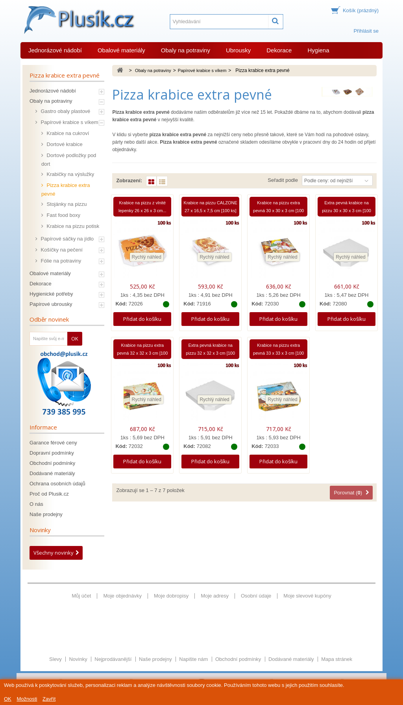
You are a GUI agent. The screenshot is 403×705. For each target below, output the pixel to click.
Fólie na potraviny (60, 261)
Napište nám (194, 635)
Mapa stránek (336, 635)
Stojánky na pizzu (66, 204)
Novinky (40, 530)
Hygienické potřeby (51, 294)
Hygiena (318, 50)
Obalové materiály (121, 50)
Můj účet (81, 596)
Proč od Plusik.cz (49, 494)
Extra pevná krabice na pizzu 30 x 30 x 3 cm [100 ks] (346, 210)
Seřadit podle (283, 180)
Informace (43, 427)
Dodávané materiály (52, 473)
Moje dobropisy (171, 596)
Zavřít (49, 699)
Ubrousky (238, 50)
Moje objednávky (122, 596)
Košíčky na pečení (61, 250)
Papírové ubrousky (51, 304)
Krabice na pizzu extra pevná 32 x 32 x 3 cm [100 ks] (142, 353)
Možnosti (27, 699)
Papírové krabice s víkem (68, 122)
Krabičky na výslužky (69, 174)
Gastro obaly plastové (64, 111)
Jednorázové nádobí (55, 50)
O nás (36, 504)
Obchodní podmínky (52, 463)
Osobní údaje (256, 596)
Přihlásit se (366, 31)
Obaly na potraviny (185, 50)
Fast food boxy (62, 215)
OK (7, 699)
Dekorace (279, 50)
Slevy (56, 635)
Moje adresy (215, 596)
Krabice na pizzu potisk (72, 226)
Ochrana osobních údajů (57, 484)
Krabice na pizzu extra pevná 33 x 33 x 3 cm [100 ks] (278, 353)
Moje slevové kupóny (307, 596)
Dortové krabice (64, 144)
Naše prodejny (46, 514)
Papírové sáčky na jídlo (66, 239)
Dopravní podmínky (52, 453)
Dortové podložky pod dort (68, 159)
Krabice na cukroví (67, 133)
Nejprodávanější (113, 635)
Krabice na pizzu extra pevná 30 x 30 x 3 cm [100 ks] (278, 210)
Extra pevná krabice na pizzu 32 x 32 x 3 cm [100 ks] (210, 353)
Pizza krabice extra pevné (65, 189)
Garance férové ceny (53, 443)
